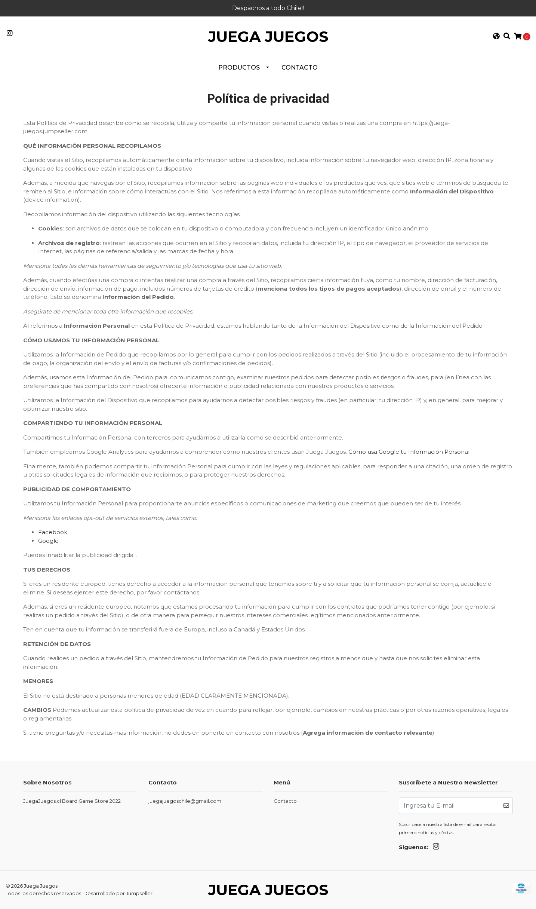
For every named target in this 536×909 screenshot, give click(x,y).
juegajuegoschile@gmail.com (184, 801)
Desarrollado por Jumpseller (118, 893)
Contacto (299, 67)
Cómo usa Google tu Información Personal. (409, 451)
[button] (496, 37)
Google (48, 540)
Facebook (52, 532)
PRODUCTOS (239, 67)
